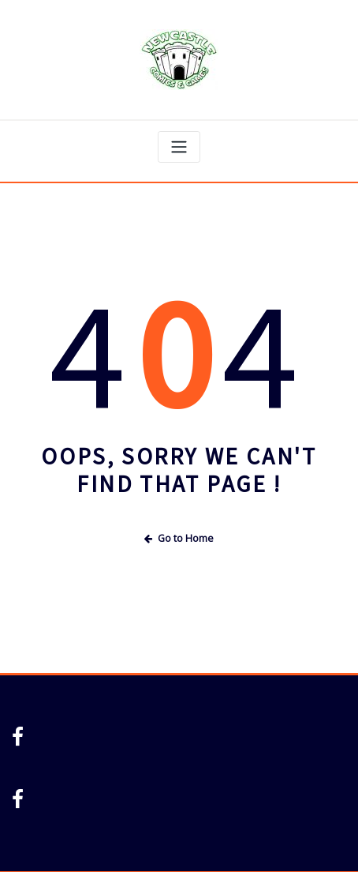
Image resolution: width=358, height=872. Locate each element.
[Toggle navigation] (179, 146)
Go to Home (179, 538)
